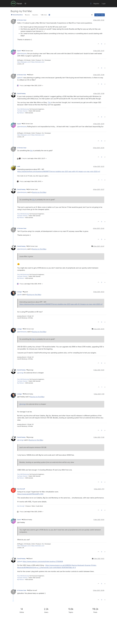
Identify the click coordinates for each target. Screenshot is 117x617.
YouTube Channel (22, 111)
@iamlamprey (22, 53)
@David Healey (28, 394)
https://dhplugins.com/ (23, 62)
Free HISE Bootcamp (23, 109)
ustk (18, 166)
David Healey (21, 93)
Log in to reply (99, 15)
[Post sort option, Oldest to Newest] (92, 14)
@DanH (30, 74)
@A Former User (27, 50)
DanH (19, 50)
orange (19, 292)
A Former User (21, 20)
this (31, 150)
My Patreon (20, 113)
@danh (19, 77)
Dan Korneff (21, 489)
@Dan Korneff (32, 590)
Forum (19, 3)
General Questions (17, 14)
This (49, 102)
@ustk (25, 292)
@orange (29, 370)
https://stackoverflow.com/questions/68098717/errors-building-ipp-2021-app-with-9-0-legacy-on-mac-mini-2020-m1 (58, 171)
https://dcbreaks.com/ (37, 62)
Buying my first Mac (39, 192)
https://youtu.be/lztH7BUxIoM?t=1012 (30, 494)
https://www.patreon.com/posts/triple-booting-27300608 (43, 561)
